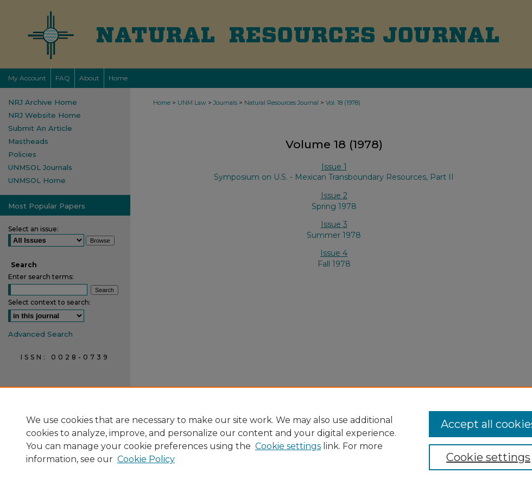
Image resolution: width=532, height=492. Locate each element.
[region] (266, 439)
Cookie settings (288, 446)
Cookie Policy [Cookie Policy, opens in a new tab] (146, 459)
